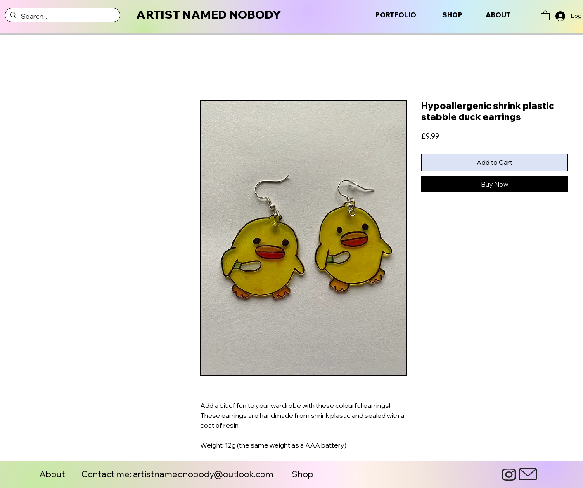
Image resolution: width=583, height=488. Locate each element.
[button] (545, 15)
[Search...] (61, 16)
